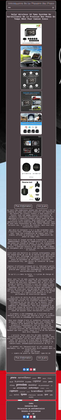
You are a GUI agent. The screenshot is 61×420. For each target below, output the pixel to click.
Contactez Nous (31, 406)
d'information (32, 395)
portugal (28, 391)
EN (29, 414)
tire (39, 378)
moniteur (32, 385)
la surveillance (37, 391)
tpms (24, 394)
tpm (51, 385)
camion (44, 378)
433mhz (12, 385)
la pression (19, 381)
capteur (37, 380)
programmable (22, 391)
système (49, 390)
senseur (34, 378)
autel (16, 395)
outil (14, 388)
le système (28, 381)
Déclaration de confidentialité (31, 408)
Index (31, 403)
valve (51, 395)
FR (33, 414)
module (31, 397)
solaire (45, 381)
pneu (13, 377)
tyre (46, 394)
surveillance (24, 377)
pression (21, 384)
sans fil (11, 381)
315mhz (50, 378)
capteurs (14, 390)
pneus (50, 381)
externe (47, 388)
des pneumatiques (43, 385)
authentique (34, 388)
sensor (10, 395)
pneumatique (22, 388)
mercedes (40, 395)
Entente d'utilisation (31, 411)
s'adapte (42, 388)
